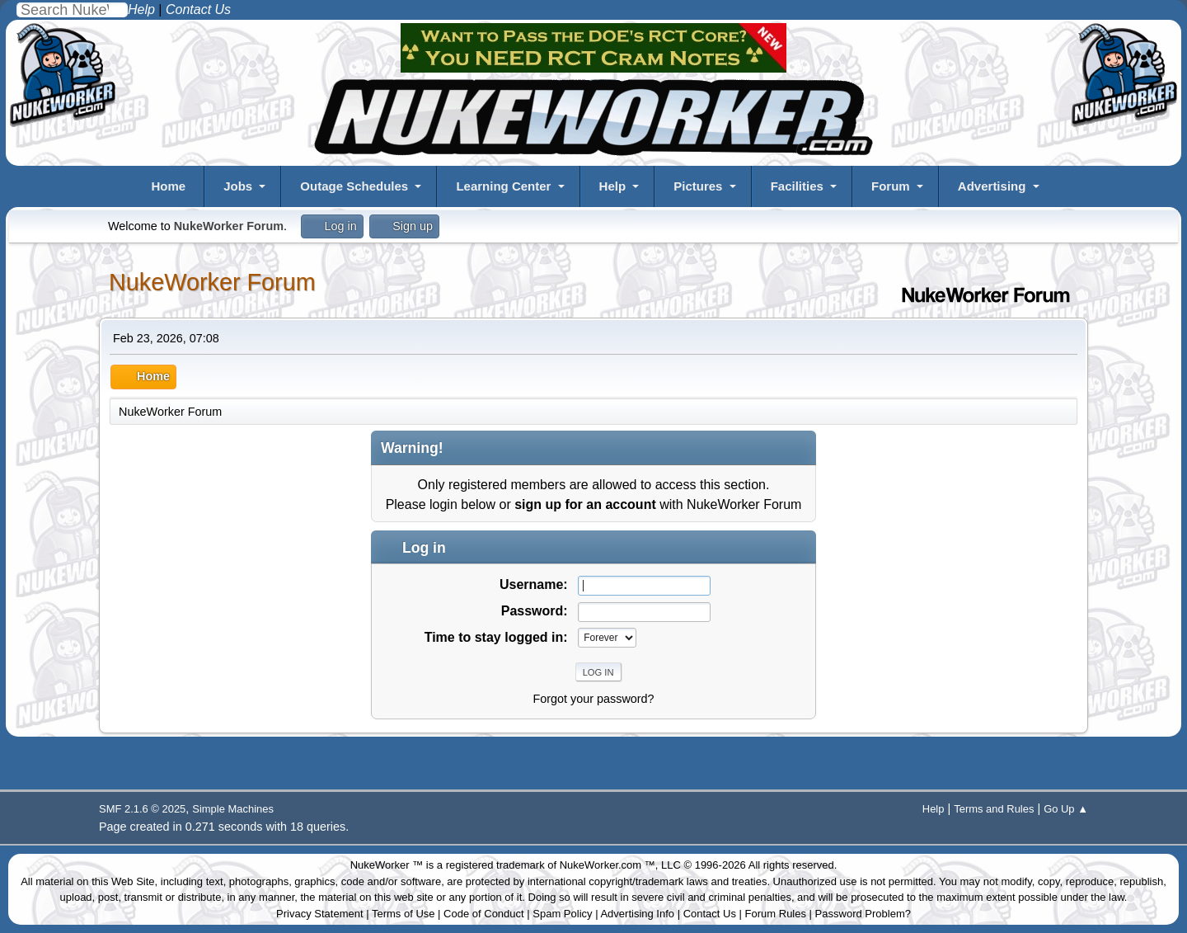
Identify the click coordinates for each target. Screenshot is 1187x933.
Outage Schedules (354, 186)
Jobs (237, 186)
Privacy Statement (320, 913)
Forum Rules (775, 913)
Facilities (797, 186)
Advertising (992, 186)
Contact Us (709, 913)
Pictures (697, 186)
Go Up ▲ (1066, 809)
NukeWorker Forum (212, 282)
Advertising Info (637, 913)
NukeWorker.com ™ (607, 865)
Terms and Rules (994, 809)
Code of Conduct (483, 913)
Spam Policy (562, 913)
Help (612, 186)
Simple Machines (233, 809)
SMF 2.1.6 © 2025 (142, 809)
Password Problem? (863, 913)
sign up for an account (585, 504)
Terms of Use (403, 913)
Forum (890, 186)
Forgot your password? (593, 698)
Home (168, 186)
